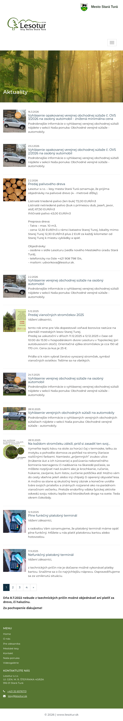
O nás (6, 638)
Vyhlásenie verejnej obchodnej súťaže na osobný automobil (65, 282)
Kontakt (8, 653)
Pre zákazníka (11, 643)
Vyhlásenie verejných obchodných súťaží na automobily (71, 413)
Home (7, 633)
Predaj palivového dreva (46, 184)
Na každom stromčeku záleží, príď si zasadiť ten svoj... (69, 444)
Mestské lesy (11, 648)
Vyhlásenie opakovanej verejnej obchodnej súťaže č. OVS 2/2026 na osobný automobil (72, 151)
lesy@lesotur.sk (17, 696)
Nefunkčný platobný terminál (51, 555)
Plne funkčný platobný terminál (52, 515)
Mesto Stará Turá (99, 6)
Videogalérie (11, 662)
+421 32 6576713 (16, 691)
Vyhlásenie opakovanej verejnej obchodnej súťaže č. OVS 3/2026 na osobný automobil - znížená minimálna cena (72, 117)
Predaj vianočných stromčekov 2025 (56, 315)
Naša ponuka (11, 658)
